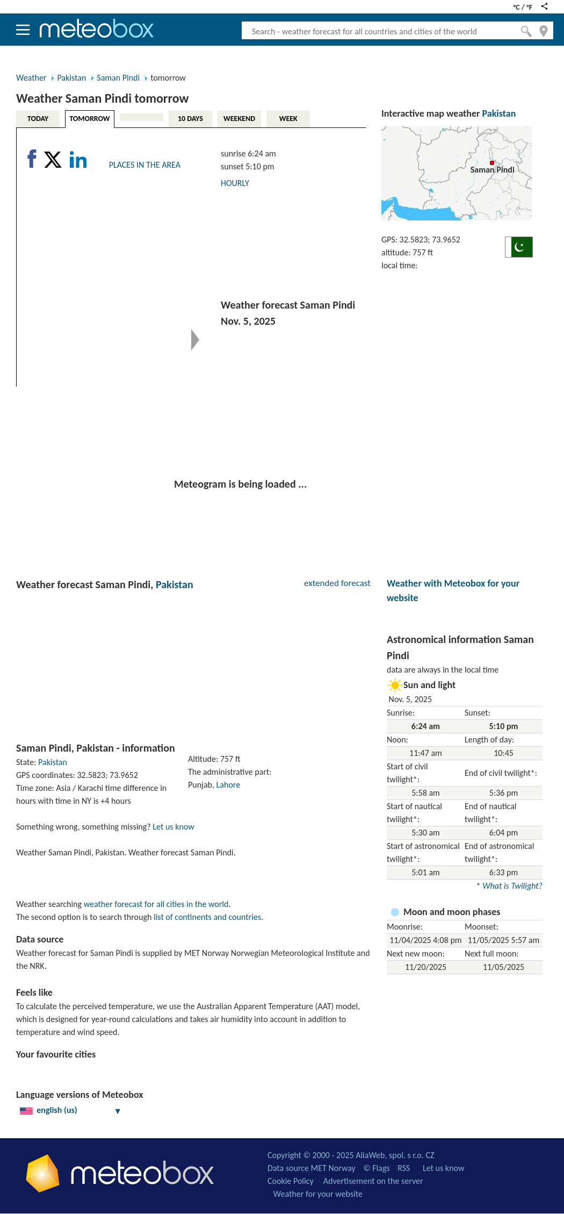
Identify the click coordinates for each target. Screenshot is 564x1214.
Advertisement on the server (373, 1181)
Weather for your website (318, 1194)
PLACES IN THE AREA (144, 165)
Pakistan (71, 78)
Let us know (173, 827)
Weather (31, 78)
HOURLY (235, 183)
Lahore (228, 785)
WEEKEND (239, 118)
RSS (403, 1168)
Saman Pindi (118, 78)
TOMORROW (89, 118)
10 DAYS (190, 118)
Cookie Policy (290, 1181)
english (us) (71, 1110)
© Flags (376, 1168)
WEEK (288, 118)
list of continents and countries (207, 917)
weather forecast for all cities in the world (156, 904)
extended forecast (337, 583)
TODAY (37, 118)
